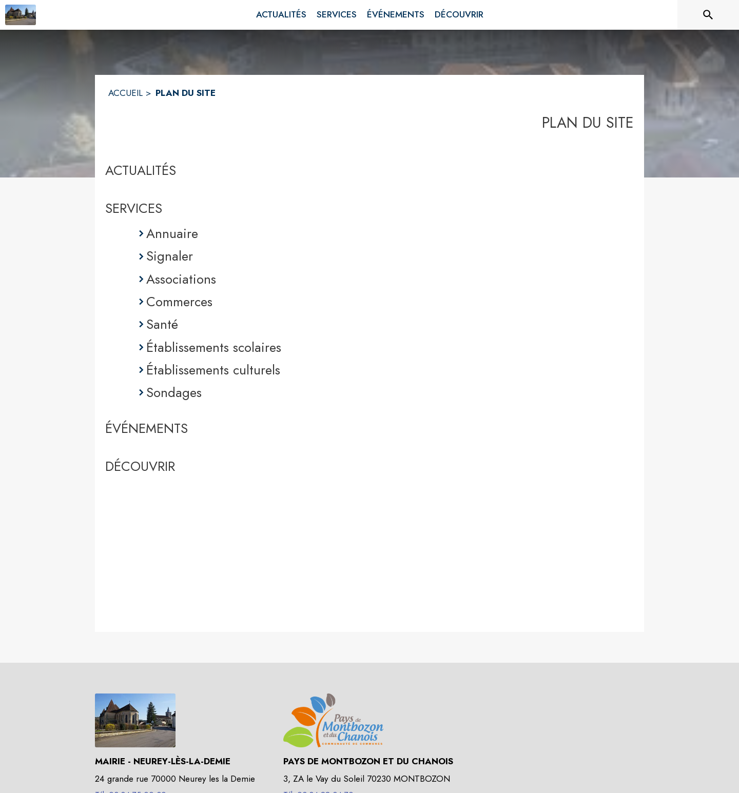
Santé (162, 324)
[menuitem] (281, 15)
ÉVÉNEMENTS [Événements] (146, 428)
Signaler (169, 256)
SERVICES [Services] (133, 208)
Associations (181, 279)
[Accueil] (20, 15)
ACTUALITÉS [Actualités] (140, 170)
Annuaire (172, 233)
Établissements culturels (213, 370)
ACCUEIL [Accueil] (125, 93)
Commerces (179, 301)
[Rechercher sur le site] (708, 15)
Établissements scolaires (213, 347)
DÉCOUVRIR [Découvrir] (140, 466)
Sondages (174, 392)
